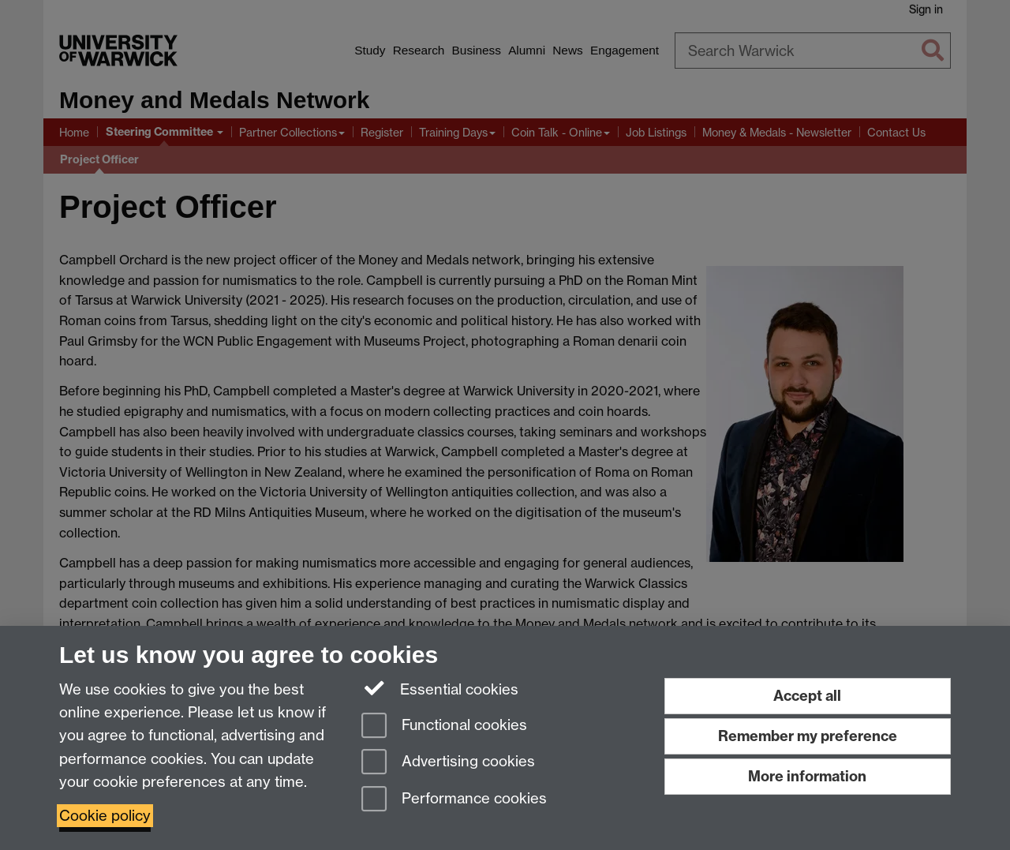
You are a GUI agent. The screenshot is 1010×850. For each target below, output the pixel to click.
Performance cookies (454, 799)
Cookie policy (105, 816)
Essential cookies (439, 688)
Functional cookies (444, 726)
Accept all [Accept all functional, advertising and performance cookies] (807, 696)
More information (807, 776)
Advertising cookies (448, 762)
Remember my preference (807, 736)
